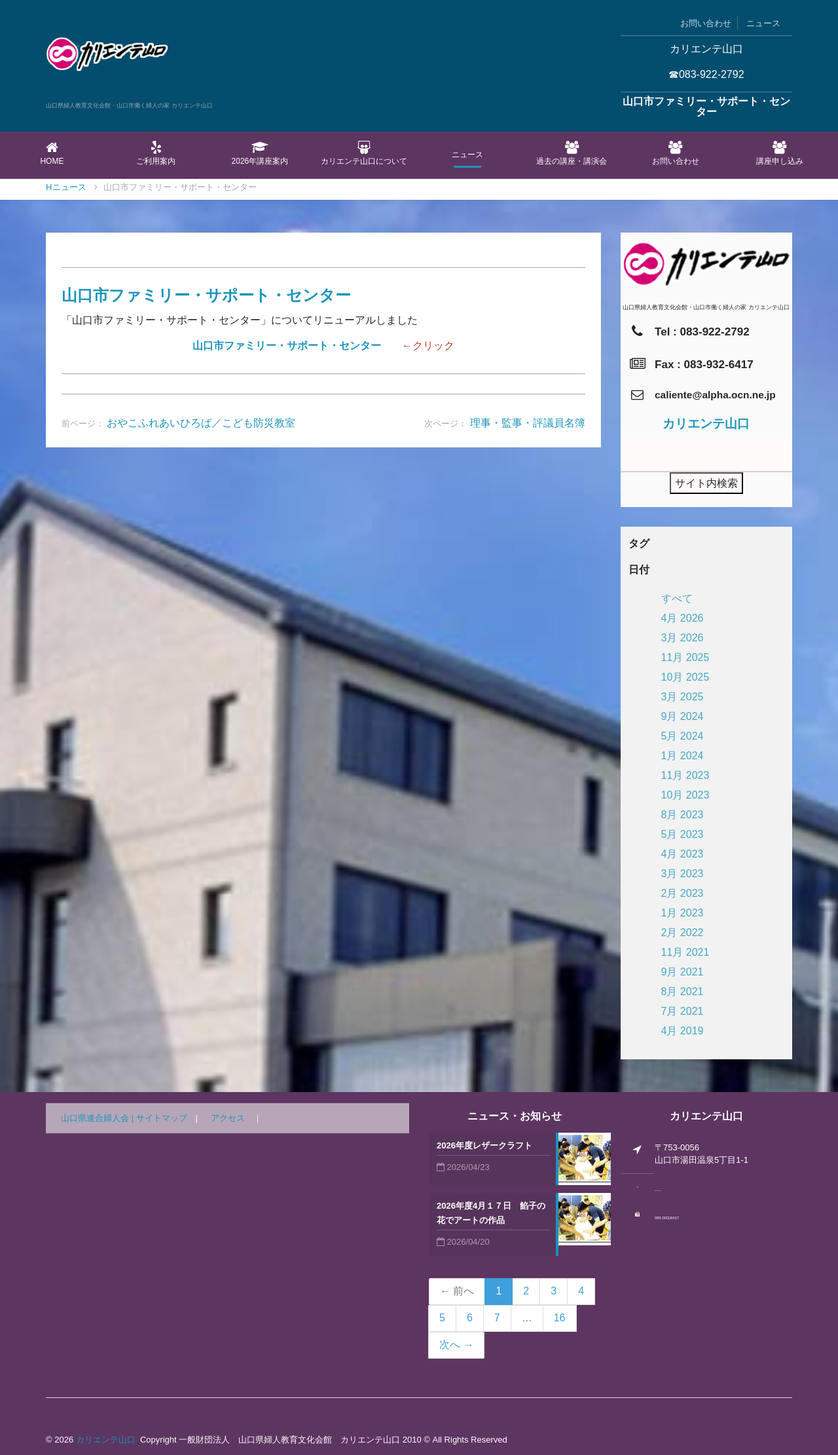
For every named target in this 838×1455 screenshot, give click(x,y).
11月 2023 (685, 775)
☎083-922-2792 (706, 74)
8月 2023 (682, 814)
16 (560, 1317)
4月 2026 (682, 618)
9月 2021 (682, 971)
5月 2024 (682, 736)
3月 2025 (682, 696)
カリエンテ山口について (364, 153)
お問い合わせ (705, 23)
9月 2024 (682, 716)
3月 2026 (682, 637)
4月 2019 (682, 1030)
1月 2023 (682, 912)
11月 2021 (685, 952)
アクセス (228, 1118)
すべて (677, 598)
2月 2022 (682, 932)
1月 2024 (682, 755)
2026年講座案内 (260, 153)
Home (52, 153)
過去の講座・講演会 (572, 153)
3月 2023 (682, 873)
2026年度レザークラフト (484, 1145)
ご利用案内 (156, 153)
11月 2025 (685, 657)
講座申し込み (779, 153)
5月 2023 (682, 834)
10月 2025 (685, 677)
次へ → (456, 1344)
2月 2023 (682, 893)
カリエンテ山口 (106, 1440)
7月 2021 (682, 1011)
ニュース (763, 23)
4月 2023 (682, 854)
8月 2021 (682, 991)
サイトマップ (161, 1118)
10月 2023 (685, 795)
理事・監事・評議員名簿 (527, 422)
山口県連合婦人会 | (98, 1118)
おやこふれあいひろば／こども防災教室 (201, 422)
